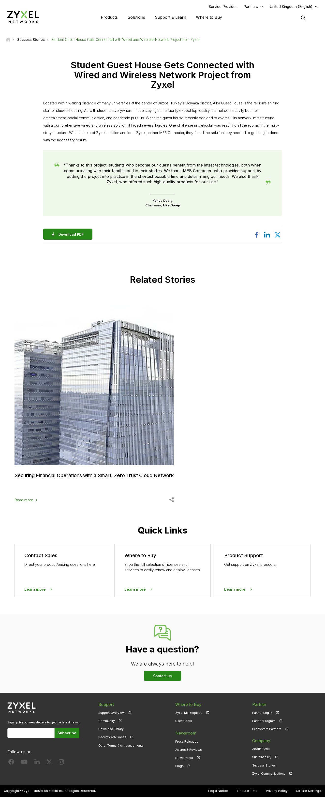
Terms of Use (247, 795)
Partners (251, 6)
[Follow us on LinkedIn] (37, 767)
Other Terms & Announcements (121, 749)
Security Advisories (112, 741)
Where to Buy (209, 17)
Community (106, 725)
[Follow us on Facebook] (11, 767)
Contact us (162, 680)
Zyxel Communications (268, 778)
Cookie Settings (308, 795)
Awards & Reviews (188, 753)
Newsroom (185, 736)
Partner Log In (262, 717)
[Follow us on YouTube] (24, 767)
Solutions (136, 17)
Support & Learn (170, 17)
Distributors (183, 725)
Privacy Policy (277, 795)
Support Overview (111, 717)
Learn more (35, 593)
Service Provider (223, 6)
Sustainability (261, 761)
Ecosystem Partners (266, 733)
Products (109, 17)
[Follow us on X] (49, 767)
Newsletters (184, 761)
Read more (24, 504)
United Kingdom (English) (291, 6)
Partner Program (264, 725)
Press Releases (186, 745)
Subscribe (67, 737)
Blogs (179, 769)
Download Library (111, 733)
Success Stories (264, 769)
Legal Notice (218, 795)
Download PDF (72, 234)
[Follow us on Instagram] (61, 767)
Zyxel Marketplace (188, 717)
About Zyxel (261, 753)
